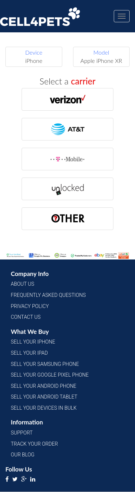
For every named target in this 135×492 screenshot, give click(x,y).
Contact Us (26, 317)
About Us (22, 284)
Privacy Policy (30, 306)
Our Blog (23, 454)
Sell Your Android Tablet (44, 397)
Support (22, 433)
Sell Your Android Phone (43, 386)
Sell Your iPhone (33, 342)
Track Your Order (34, 444)
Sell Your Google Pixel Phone (50, 375)
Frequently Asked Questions (48, 295)
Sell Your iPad (29, 353)
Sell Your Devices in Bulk (44, 408)
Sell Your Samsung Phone (45, 364)
